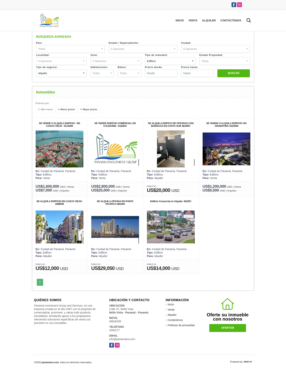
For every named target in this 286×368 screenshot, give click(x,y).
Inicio (180, 20)
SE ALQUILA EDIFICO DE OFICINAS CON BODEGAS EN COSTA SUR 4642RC (171, 124)
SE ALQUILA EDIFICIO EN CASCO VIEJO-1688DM (59, 202)
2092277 (114, 330)
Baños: (122, 67)
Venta (192, 20)
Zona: (94, 55)
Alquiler (209, 20)
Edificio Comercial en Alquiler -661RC (170, 201)
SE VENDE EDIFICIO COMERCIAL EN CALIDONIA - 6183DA (115, 124)
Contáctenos (230, 20)
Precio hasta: (189, 67)
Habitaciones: (99, 67)
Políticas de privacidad (181, 325)
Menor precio (66, 109)
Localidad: (43, 55)
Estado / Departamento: (124, 43)
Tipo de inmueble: (156, 55)
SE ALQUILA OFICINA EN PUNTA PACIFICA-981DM (115, 202)
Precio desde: (154, 67)
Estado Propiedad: (211, 55)
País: (39, 43)
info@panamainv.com (122, 339)
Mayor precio (88, 109)
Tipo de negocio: (47, 67)
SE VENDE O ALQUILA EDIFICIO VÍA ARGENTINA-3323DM (226, 124)
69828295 (115, 321)
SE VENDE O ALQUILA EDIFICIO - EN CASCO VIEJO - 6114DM (59, 124)
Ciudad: (186, 43)
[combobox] (70, 49)
